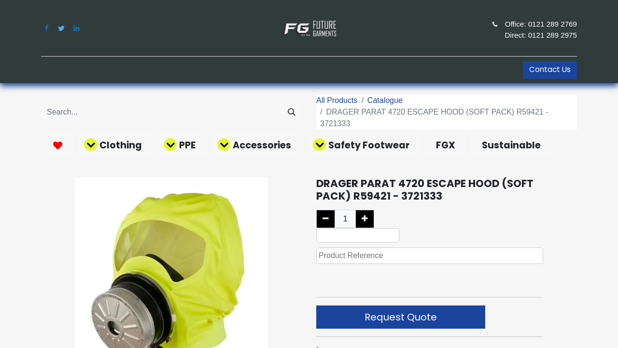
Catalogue (385, 100)
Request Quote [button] (401, 317)
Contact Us (550, 69)
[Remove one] (325, 219)
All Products (336, 100)
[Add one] (364, 219)
